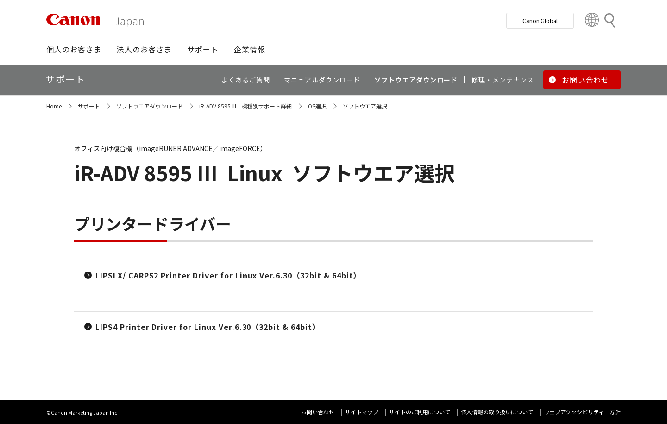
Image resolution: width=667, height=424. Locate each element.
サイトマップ (361, 412)
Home (54, 106)
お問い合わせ (317, 412)
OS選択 (317, 106)
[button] (73, 49)
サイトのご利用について (419, 412)
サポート (89, 106)
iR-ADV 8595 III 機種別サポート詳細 (245, 106)
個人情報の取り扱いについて (497, 412)
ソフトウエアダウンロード (149, 106)
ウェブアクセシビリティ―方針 (582, 412)
